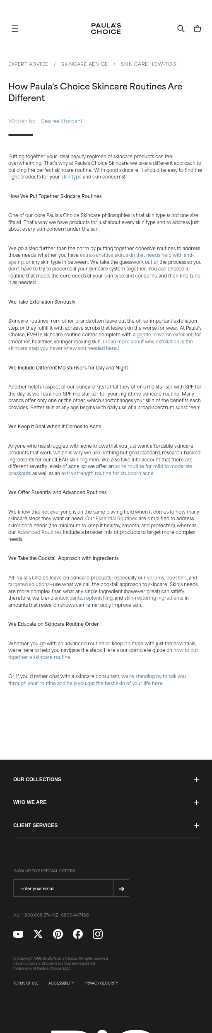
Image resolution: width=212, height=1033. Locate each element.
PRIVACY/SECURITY (101, 983)
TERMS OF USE (26, 983)
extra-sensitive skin (102, 254)
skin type (71, 176)
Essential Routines (116, 518)
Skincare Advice (84, 64)
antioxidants (68, 597)
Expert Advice (28, 64)
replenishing (98, 597)
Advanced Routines (39, 532)
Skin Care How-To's (148, 64)
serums (155, 577)
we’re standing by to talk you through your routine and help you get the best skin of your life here (97, 679)
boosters (176, 577)
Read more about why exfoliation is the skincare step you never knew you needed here (100, 345)
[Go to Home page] (106, 28)
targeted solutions (29, 584)
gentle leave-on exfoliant (165, 334)
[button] (15, 28)
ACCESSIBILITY (61, 983)
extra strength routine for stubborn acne (107, 473)
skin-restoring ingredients (153, 597)
